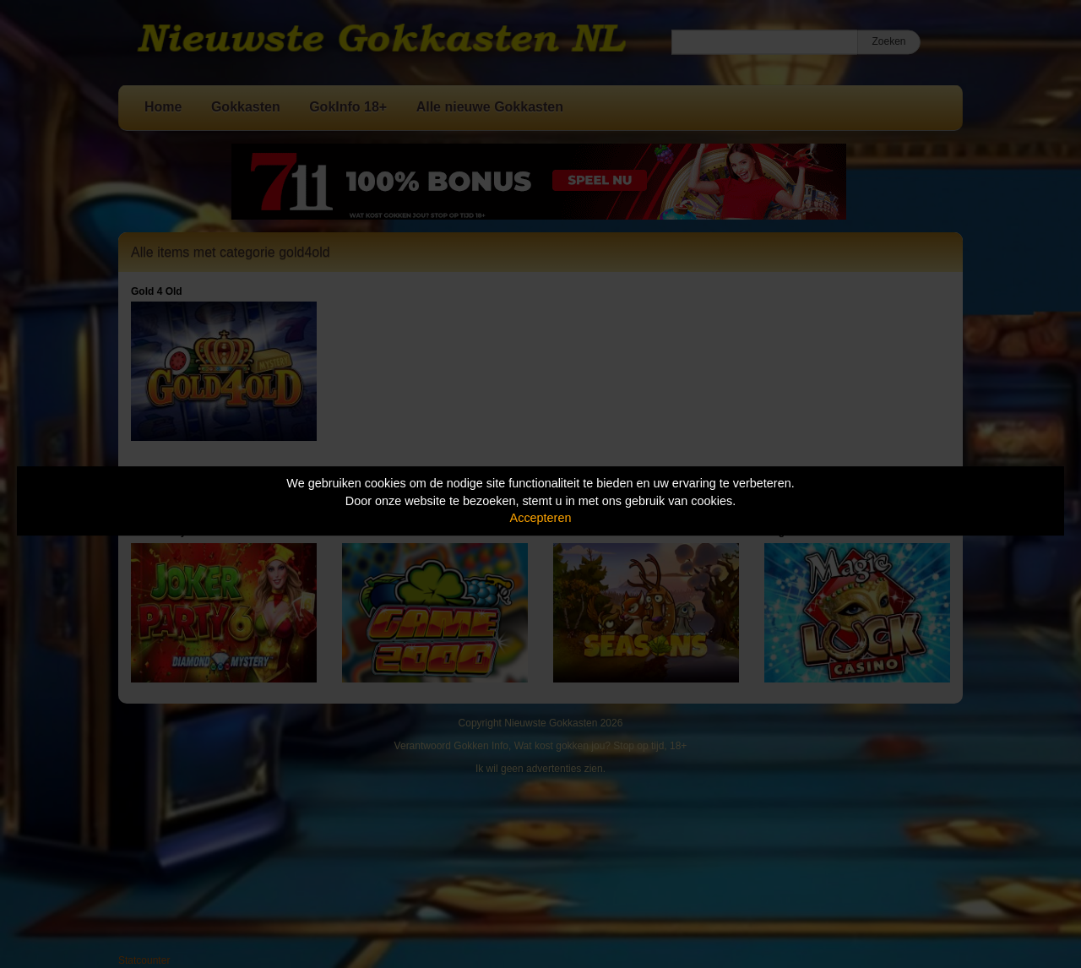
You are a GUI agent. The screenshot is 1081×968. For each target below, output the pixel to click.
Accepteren (541, 518)
